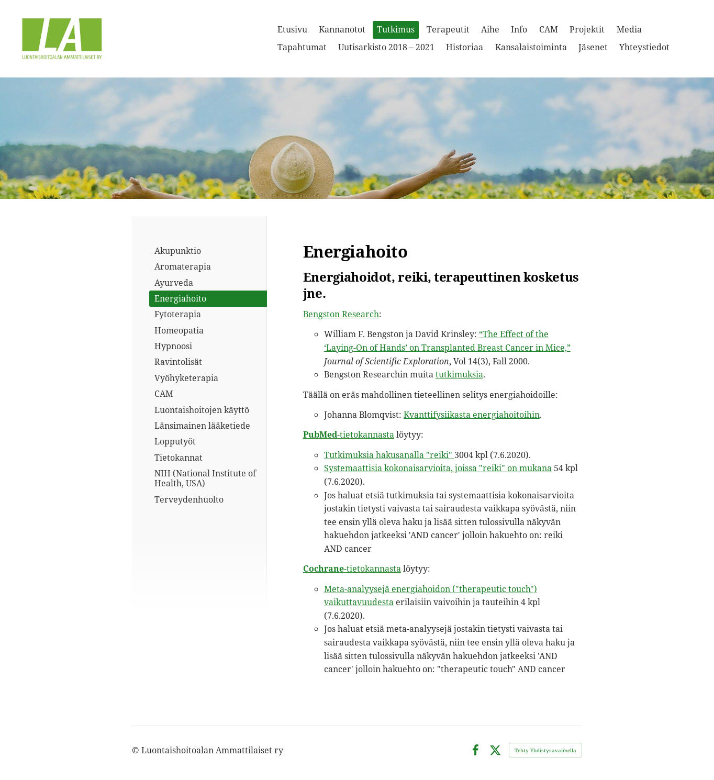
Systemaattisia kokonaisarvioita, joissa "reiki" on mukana (438, 468)
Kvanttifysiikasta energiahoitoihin (472, 414)
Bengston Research (341, 314)
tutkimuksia (459, 374)
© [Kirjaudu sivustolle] (136, 750)
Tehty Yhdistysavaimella (545, 750)
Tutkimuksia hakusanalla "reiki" (389, 455)
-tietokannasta (348, 434)
